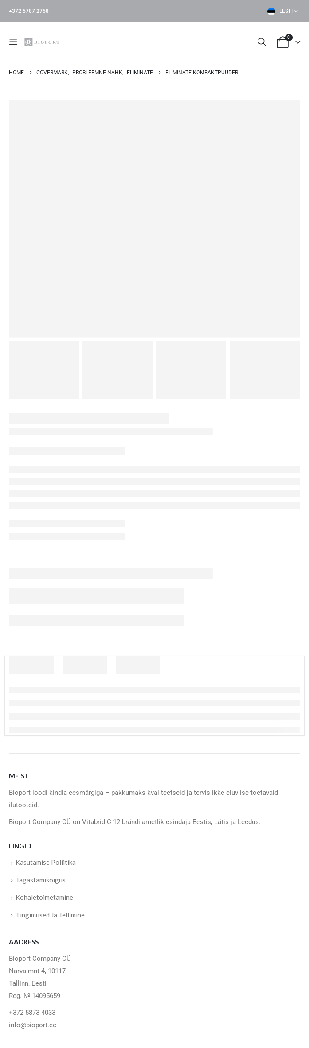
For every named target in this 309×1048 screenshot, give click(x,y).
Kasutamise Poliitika (46, 862)
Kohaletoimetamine (44, 897)
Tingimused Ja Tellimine (50, 915)
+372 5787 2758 (29, 11)
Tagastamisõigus (41, 880)
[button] (16, 42)
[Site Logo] (43, 42)
